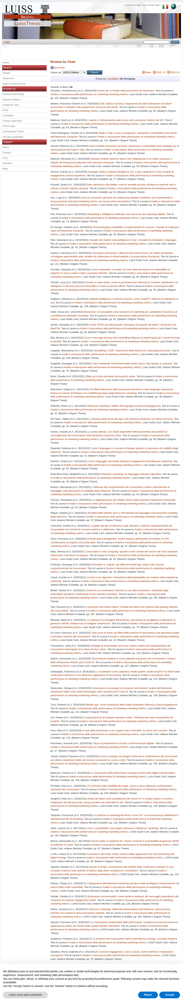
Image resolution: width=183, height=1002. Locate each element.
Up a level (59, 67)
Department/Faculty (13, 94)
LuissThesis (27, 23)
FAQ (5, 158)
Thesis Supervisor (12, 120)
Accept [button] (169, 994)
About (6, 147)
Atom (148, 72)
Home (6, 62)
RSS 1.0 (160, 72)
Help (5, 168)
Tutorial (7, 152)
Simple (6, 73)
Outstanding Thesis (13, 131)
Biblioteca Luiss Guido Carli (27, 14)
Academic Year (11, 104)
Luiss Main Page (27, 8)
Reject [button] (148, 994)
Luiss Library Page (151, 5)
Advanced (8, 78)
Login (7, 42)
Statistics (7, 163)
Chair (5, 110)
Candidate (112, 78)
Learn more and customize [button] (25, 994)
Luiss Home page (133, 5)
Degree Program (12, 99)
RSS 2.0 (175, 72)
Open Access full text (14, 83)
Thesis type (9, 126)
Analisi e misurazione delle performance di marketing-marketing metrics (89, 94)
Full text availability (13, 136)
